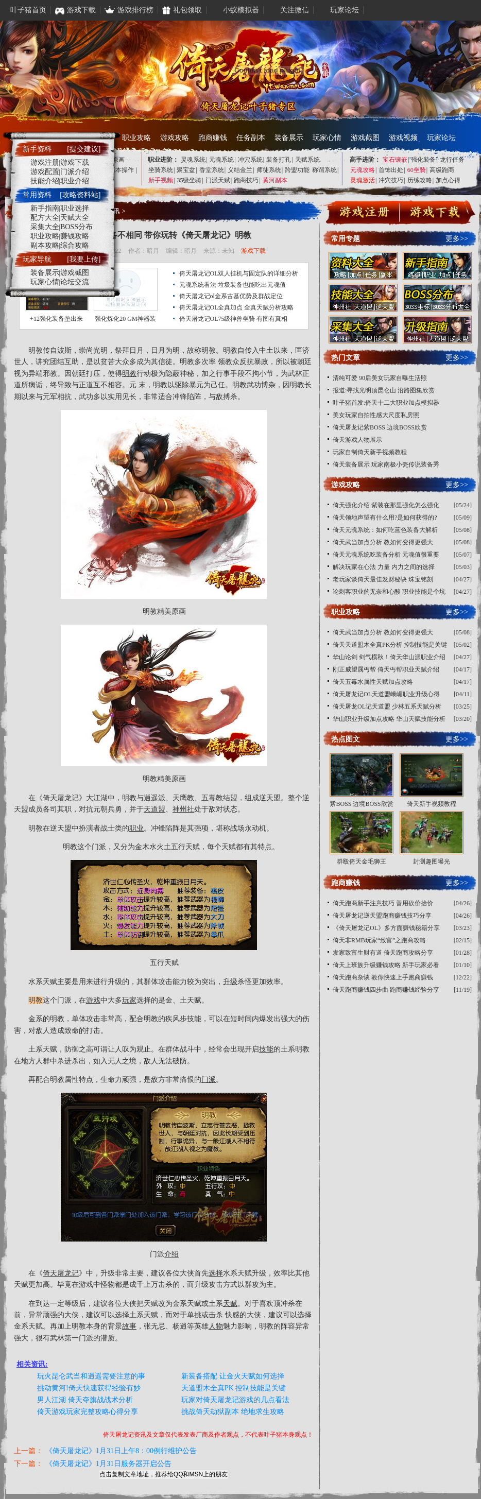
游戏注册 (44, 162)
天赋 (230, 1303)
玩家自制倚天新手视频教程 (370, 452)
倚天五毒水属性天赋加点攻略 (373, 681)
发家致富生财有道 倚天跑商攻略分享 (383, 952)
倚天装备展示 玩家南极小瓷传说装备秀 (386, 464)
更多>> (456, 239)
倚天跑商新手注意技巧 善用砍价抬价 (383, 903)
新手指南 (44, 208)
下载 (435, 213)
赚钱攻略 (74, 236)
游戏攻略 (174, 138)
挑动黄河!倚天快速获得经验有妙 (89, 1388)
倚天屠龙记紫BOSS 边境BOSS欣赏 (380, 427)
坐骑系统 (160, 170)
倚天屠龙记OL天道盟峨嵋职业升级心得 (386, 694)
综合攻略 (74, 245)
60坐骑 (416, 170)
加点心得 (448, 180)
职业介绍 (74, 181)
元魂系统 (221, 159)
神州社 (183, 809)
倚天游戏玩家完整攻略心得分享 (87, 1412)
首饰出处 (391, 170)
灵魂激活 (362, 180)
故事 (129, 1326)
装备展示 (288, 138)
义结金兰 (240, 170)
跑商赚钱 (212, 138)
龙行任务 (452, 159)
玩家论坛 (441, 138)
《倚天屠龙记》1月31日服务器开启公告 (108, 1464)
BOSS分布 (76, 227)
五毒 (208, 798)
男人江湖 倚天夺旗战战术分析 (85, 1400)
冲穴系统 (250, 159)
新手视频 (160, 180)
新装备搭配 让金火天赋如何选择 (232, 1376)
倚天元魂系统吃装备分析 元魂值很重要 (386, 554)
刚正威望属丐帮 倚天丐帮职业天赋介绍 (386, 669)
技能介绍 (44, 181)
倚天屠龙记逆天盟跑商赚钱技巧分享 (382, 915)
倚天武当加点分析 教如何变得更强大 (383, 542)
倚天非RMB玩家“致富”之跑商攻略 (379, 940)
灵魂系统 (193, 159)
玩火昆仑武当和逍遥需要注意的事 (91, 1376)
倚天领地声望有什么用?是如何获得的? (385, 517)
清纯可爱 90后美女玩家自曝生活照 (380, 378)
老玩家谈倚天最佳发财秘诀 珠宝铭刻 (383, 579)
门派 (208, 1079)
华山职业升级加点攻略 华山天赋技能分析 (389, 718)
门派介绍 (74, 172)
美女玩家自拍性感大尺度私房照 (376, 415)
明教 (208, 350)
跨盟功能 (297, 170)
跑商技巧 (246, 180)
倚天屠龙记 (61, 798)
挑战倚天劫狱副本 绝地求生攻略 (232, 1412)
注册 (364, 213)
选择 (216, 1273)
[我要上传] (83, 259)
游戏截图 (365, 138)
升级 (230, 982)
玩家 (129, 1000)
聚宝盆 (186, 170)
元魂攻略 (362, 170)
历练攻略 (419, 180)
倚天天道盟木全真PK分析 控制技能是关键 (390, 644)
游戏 (93, 1000)
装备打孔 (278, 159)
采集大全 (44, 227)
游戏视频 (403, 138)
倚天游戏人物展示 (357, 439)
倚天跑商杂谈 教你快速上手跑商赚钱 (383, 977)
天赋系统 (307, 159)
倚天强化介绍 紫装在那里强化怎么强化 (386, 505)
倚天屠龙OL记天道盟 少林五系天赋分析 (387, 706)
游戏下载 (253, 250)
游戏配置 (44, 172)
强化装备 (423, 159)
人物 (216, 1326)
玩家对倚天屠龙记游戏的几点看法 (235, 1400)
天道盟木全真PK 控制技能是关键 (233, 1388)
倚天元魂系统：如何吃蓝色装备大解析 (385, 529)
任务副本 (250, 138)
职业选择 (74, 208)
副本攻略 (44, 245)
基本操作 (121, 170)
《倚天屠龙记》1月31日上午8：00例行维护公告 (121, 1451)
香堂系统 (211, 170)
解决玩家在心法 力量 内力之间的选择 (384, 567)
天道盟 (154, 809)
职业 (136, 828)
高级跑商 (442, 170)
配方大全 (44, 217)
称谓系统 (324, 170)
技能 (266, 1049)
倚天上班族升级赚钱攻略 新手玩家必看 (386, 965)
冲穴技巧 (391, 180)
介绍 (171, 1254)
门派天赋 (217, 180)
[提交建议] (83, 149)
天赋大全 (74, 217)
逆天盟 (270, 798)
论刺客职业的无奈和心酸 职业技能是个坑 (389, 591)
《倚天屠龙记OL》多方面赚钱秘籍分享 (386, 928)
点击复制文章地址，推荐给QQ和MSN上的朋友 (163, 1474)
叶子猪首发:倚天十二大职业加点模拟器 (386, 402)
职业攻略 (136, 138)
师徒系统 (268, 170)
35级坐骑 (189, 180)
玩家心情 (327, 138)
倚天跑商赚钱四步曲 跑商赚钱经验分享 (386, 989)
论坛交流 (74, 282)
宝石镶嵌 (395, 159)
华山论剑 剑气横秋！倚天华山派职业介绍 (389, 657)
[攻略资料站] (80, 195)
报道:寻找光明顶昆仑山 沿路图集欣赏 (384, 390)
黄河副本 (275, 180)
